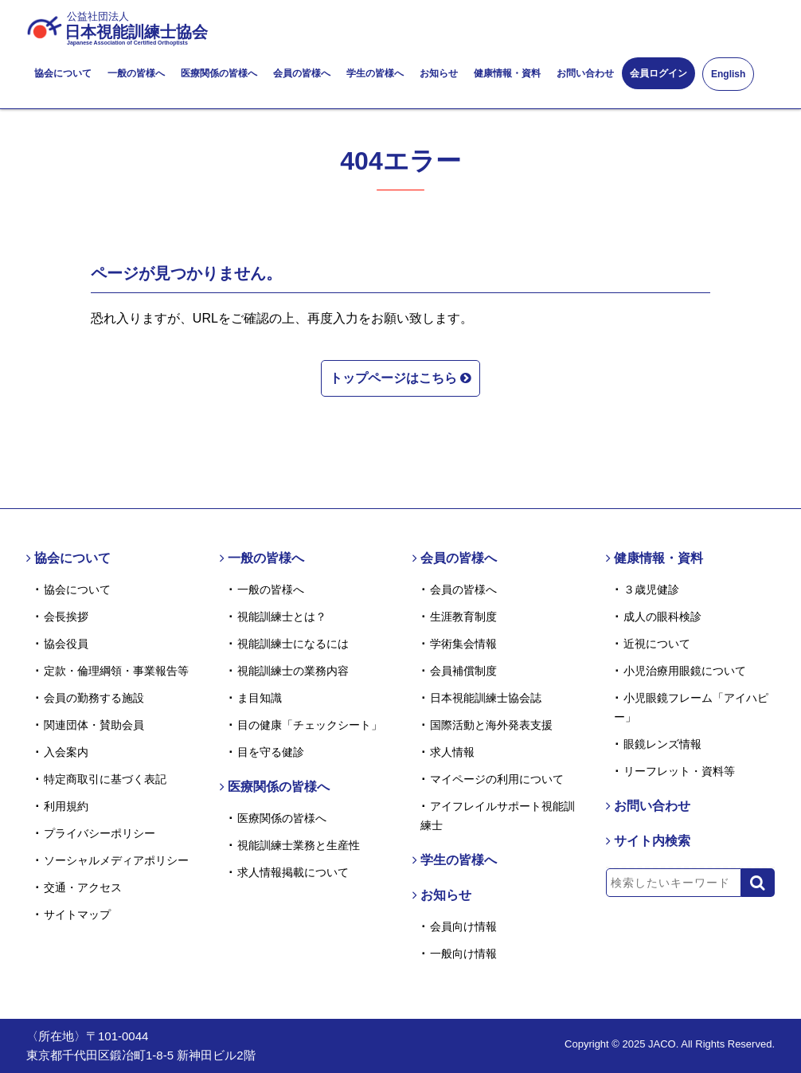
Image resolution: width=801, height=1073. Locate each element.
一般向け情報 (463, 953)
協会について (63, 73)
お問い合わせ (585, 73)
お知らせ (439, 73)
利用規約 (66, 806)
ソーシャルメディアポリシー (116, 860)
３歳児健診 (651, 589)
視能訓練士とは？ (281, 616)
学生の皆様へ (375, 73)
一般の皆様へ (136, 73)
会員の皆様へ (301, 73)
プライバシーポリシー (99, 833)
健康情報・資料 (507, 73)
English (728, 74)
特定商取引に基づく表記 (105, 779)
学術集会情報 (463, 643)
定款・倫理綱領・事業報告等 (116, 670)
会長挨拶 (66, 616)
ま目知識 (259, 697)
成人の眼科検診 (662, 616)
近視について (656, 643)
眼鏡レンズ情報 (662, 744)
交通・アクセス (83, 887)
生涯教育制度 (463, 616)
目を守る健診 (270, 752)
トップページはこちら (400, 377)
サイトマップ (77, 914)
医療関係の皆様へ (219, 73)
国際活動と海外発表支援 (491, 725)
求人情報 (452, 752)
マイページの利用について (497, 779)
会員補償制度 (463, 670)
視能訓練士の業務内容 (293, 670)
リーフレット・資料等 (679, 771)
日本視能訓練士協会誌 (485, 697)
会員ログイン (658, 73)
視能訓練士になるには (293, 643)
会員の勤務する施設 (94, 697)
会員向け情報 (463, 926)
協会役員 (66, 643)
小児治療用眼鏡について (684, 670)
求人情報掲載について (293, 872)
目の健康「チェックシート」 (309, 725)
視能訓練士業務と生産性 (298, 845)
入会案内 (66, 752)
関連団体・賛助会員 (94, 725)
